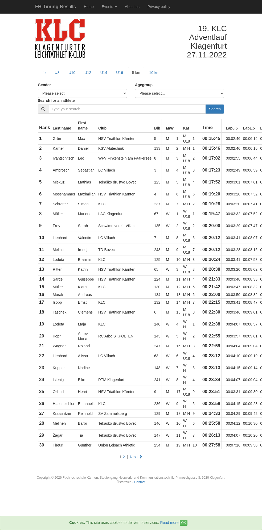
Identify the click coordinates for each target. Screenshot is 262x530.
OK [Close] (183, 523)
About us (132, 7)
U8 (57, 72)
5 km (136, 72)
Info (42, 72)
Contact (139, 482)
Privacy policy (159, 7)
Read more (169, 522)
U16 (119, 72)
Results (55, 6)
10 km (154, 72)
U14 (103, 72)
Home (89, 7)
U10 (71, 72)
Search (215, 109)
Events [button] (109, 7)
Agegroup (144, 85)
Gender (44, 85)
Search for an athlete (56, 100)
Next (136, 457)
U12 (87, 72)
